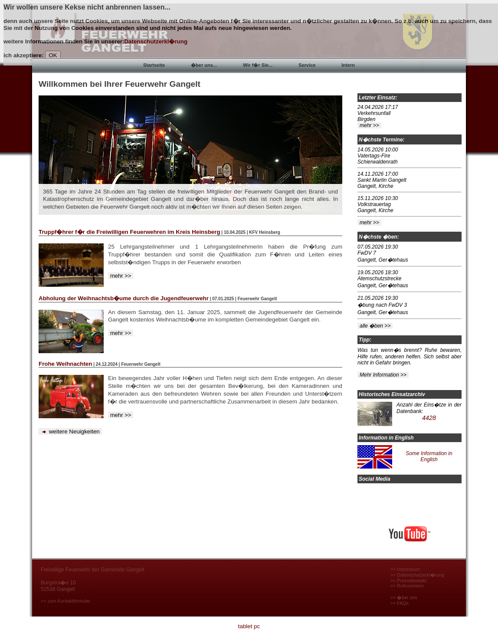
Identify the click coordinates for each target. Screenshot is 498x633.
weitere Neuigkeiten (70, 431)
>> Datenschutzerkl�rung (417, 574)
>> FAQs (399, 603)
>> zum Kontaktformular (65, 600)
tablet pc (249, 626)
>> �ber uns (403, 597)
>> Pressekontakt (408, 580)
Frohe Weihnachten (65, 364)
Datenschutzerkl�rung (155, 41)
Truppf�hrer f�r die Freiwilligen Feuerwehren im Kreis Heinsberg (129, 232)
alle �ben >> (375, 326)
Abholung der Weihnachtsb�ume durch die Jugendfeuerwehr (124, 298)
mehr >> (120, 275)
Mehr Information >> (383, 375)
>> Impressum (405, 569)
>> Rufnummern (407, 585)
